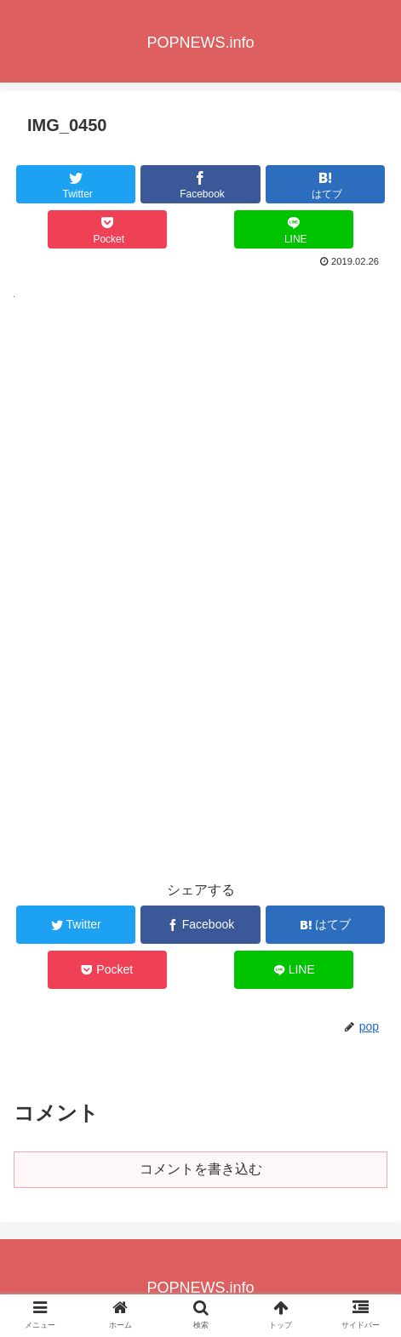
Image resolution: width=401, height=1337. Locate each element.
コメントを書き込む (201, 1169)
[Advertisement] (200, 524)
